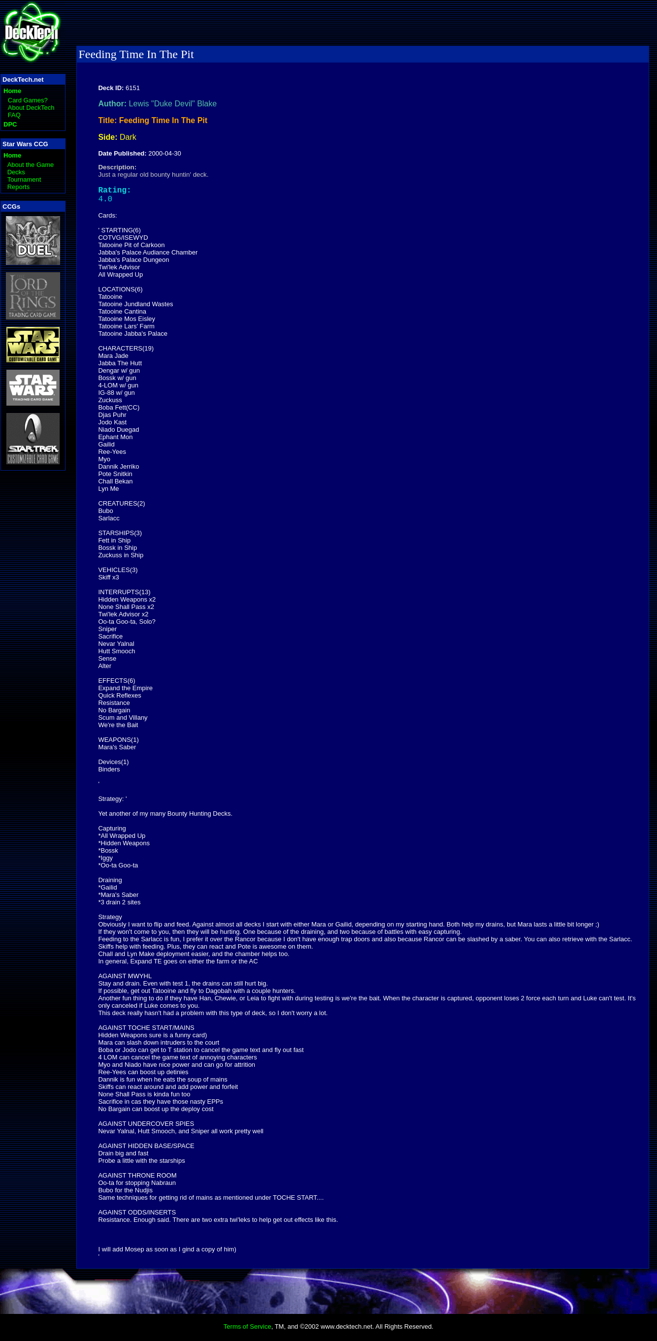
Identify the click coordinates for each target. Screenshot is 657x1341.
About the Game (30, 164)
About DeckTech (31, 107)
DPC (10, 124)
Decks (16, 172)
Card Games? (28, 100)
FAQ (14, 115)
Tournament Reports (24, 183)
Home (12, 91)
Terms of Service (247, 1330)
